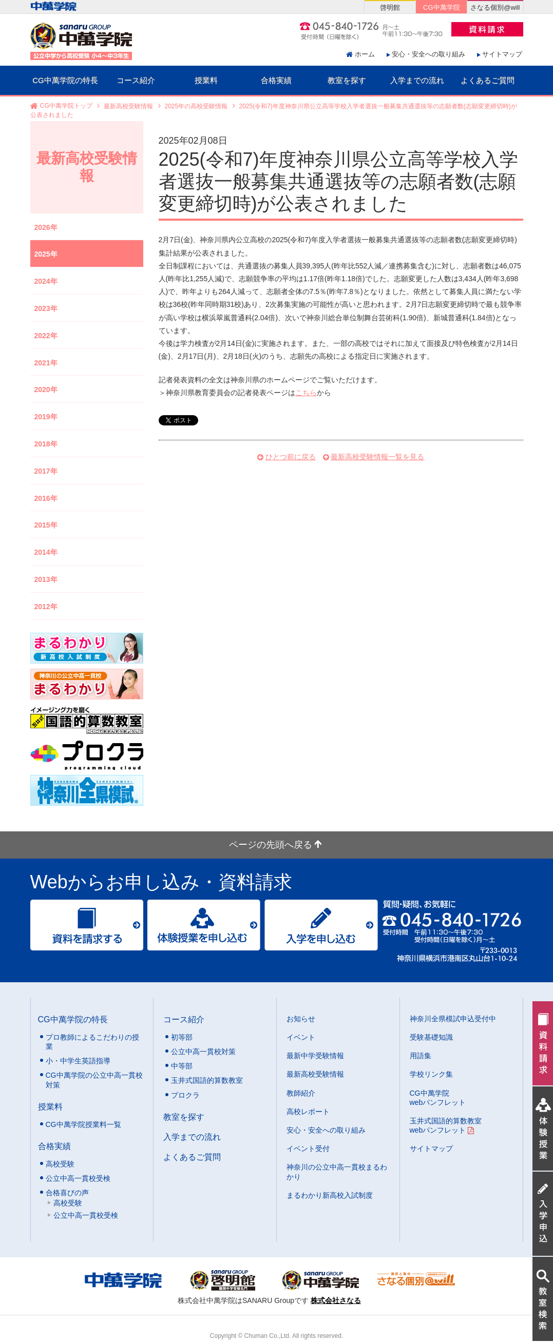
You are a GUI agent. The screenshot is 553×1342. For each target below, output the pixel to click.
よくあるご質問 (487, 80)
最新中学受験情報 (315, 1056)
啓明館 (390, 7)
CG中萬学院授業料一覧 (83, 1124)
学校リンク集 (431, 1074)
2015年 (46, 525)
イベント (301, 1037)
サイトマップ (502, 54)
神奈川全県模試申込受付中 (453, 1019)
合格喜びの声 (67, 1193)
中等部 (182, 1066)
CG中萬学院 (441, 7)
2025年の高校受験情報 (196, 106)
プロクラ (185, 1095)
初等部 (182, 1037)
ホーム (365, 54)
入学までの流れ (417, 80)
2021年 (46, 363)
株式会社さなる (336, 1300)
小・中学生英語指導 (78, 1061)
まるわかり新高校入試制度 (330, 1195)
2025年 (46, 254)
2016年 (46, 498)
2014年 (46, 552)
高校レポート (308, 1111)
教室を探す (347, 80)
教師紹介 (301, 1093)
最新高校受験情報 (128, 106)
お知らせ (301, 1019)
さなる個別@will (495, 7)
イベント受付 (308, 1148)
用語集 (420, 1056)
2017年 (46, 471)
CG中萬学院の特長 (65, 80)
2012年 (46, 606)
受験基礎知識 (431, 1037)
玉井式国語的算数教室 (207, 1080)
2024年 (46, 281)
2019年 (46, 417)
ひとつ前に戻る (290, 457)
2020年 (46, 389)
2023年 (46, 308)
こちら (306, 392)
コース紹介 (136, 80)
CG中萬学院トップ (66, 106)
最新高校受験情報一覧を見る (377, 457)
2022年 (46, 336)
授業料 (206, 80)
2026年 (46, 227)
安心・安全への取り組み (428, 54)
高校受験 (60, 1164)
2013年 (46, 579)
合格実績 (276, 80)
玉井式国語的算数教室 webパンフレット (446, 1125)
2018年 (46, 444)
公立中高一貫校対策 (203, 1051)
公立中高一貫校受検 (78, 1178)
